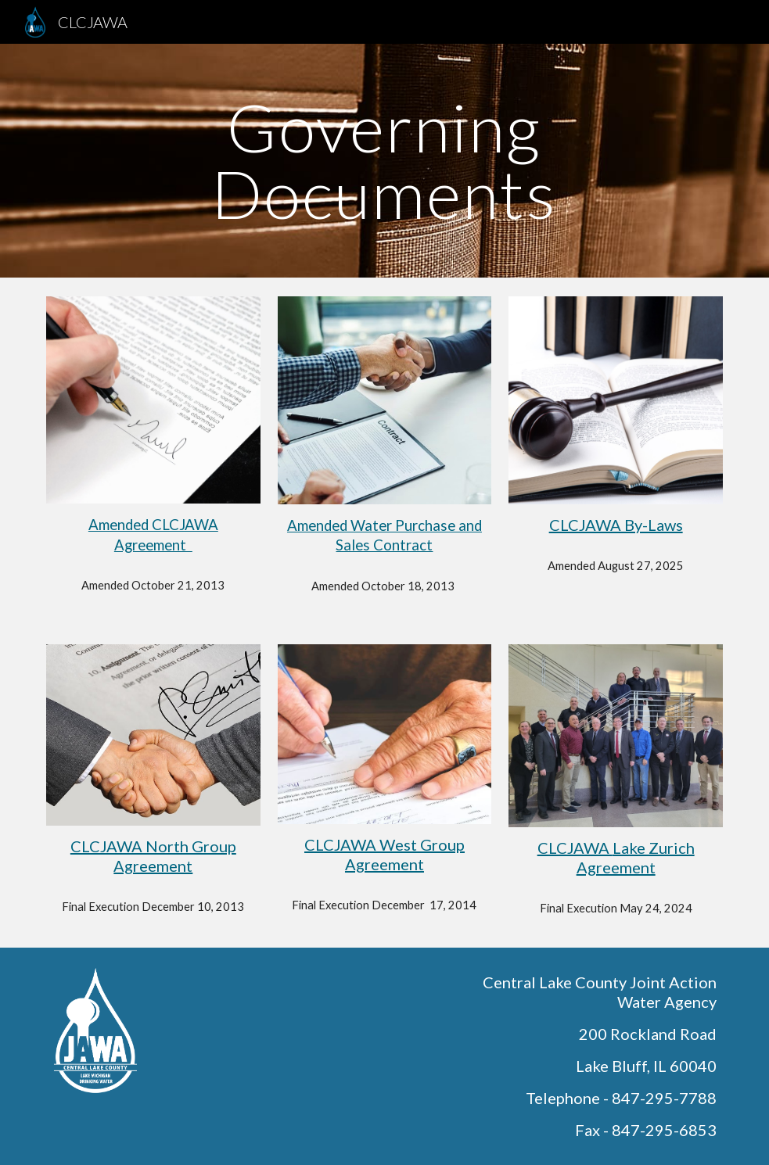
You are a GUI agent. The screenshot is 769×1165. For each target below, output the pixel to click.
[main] (384, 161)
